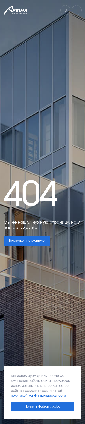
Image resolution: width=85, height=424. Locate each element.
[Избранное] (65, 10)
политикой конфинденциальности (38, 395)
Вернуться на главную (27, 240)
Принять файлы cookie (42, 406)
